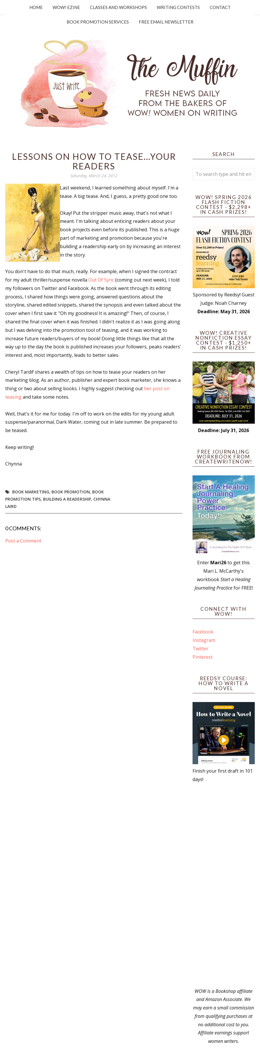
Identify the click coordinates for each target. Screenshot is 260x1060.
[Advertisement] (224, 885)
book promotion (70, 492)
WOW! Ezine (66, 7)
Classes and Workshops (118, 7)
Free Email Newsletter (166, 21)
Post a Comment (23, 541)
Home (36, 7)
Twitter (201, 648)
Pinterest (203, 657)
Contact (220, 7)
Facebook (203, 632)
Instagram (204, 640)
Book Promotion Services (98, 21)
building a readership (67, 499)
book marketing (30, 492)
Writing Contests (178, 7)
